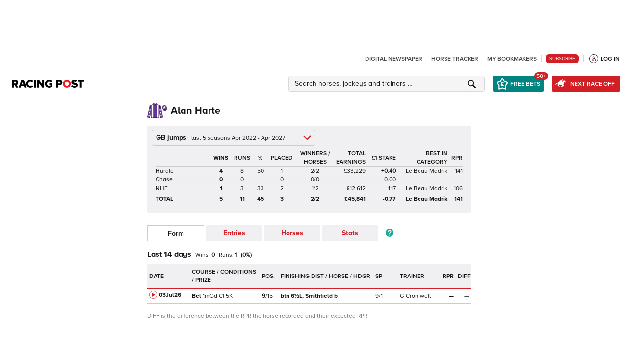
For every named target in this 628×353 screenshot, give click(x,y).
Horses (292, 233)
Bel (196, 296)
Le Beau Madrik (426, 171)
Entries (234, 233)
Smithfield (309, 296)
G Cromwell (415, 296)
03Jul (170, 295)
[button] (388, 84)
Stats (350, 233)
